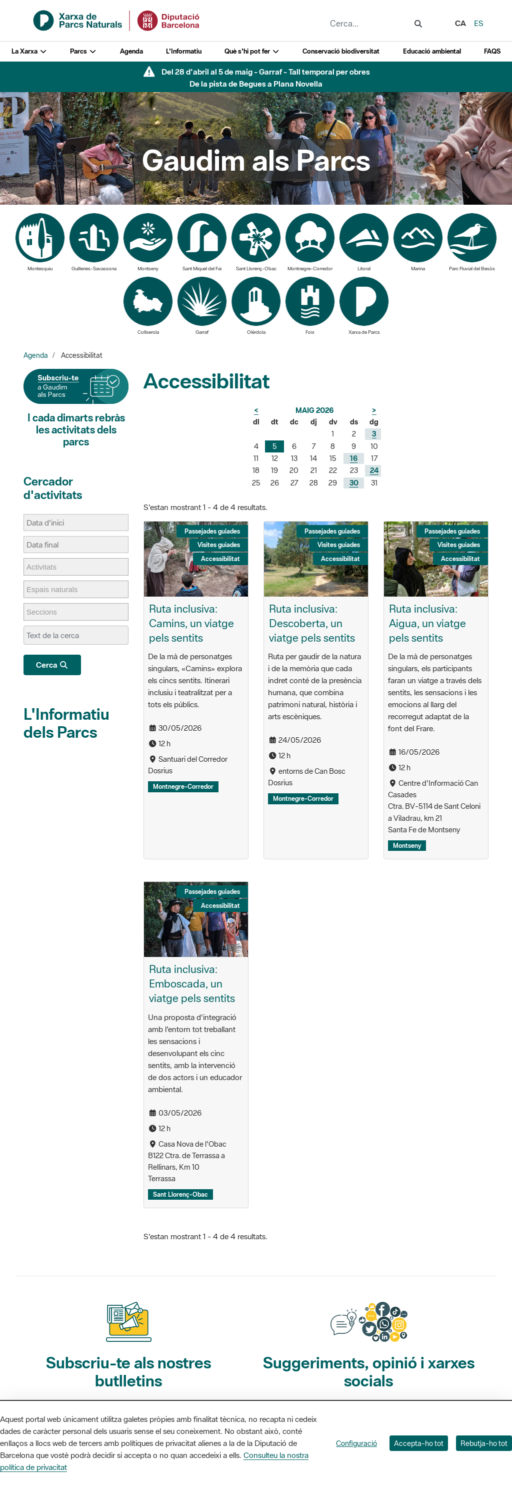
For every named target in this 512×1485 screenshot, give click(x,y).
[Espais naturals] (57, 589)
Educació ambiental (432, 51)
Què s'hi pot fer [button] (252, 51)
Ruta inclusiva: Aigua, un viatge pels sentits (427, 623)
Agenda (131, 51)
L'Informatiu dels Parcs (67, 723)
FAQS (492, 51)
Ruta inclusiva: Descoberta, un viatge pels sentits (312, 623)
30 (354, 482)
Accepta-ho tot (419, 1443)
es (479, 23)
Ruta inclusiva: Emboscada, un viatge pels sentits (192, 983)
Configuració (356, 1443)
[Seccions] (47, 612)
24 (374, 470)
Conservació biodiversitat (341, 51)
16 (354, 458)
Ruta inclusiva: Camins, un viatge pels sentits (191, 623)
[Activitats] (46, 567)
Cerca (52, 665)
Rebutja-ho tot (484, 1443)
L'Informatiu (184, 51)
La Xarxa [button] (29, 51)
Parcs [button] (83, 51)
